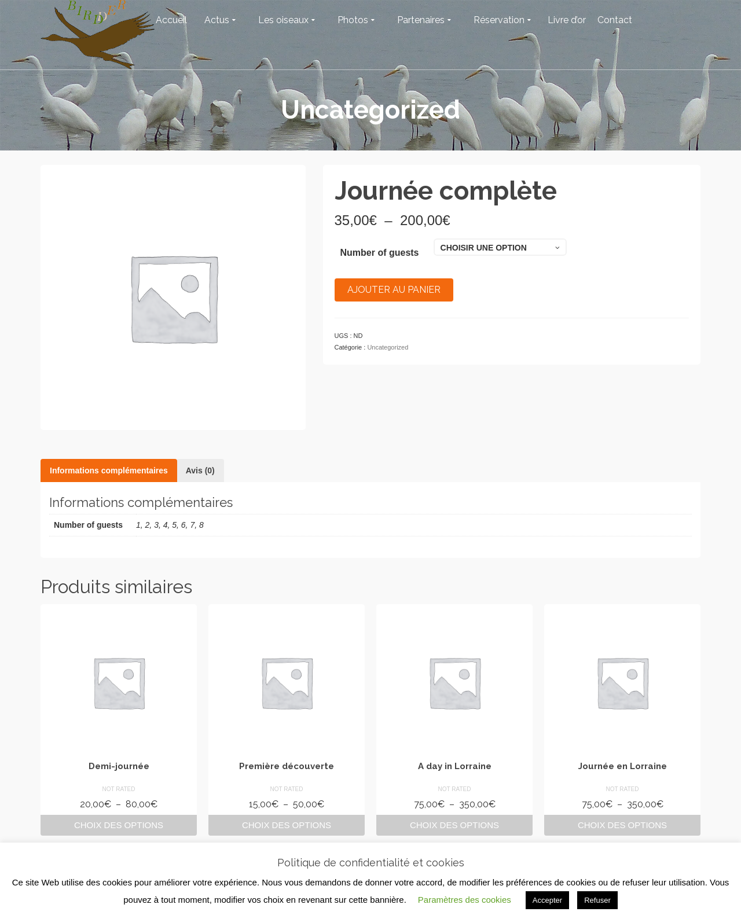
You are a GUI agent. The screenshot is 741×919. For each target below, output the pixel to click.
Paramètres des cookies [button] (464, 900)
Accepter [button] (547, 900)
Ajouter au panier (394, 289)
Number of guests (379, 253)
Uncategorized (387, 347)
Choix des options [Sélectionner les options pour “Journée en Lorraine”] (622, 825)
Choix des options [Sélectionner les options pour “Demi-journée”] (118, 825)
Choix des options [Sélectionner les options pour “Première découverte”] (286, 825)
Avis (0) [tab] (200, 470)
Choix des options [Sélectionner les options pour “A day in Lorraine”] (454, 825)
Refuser (597, 900)
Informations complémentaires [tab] (109, 470)
